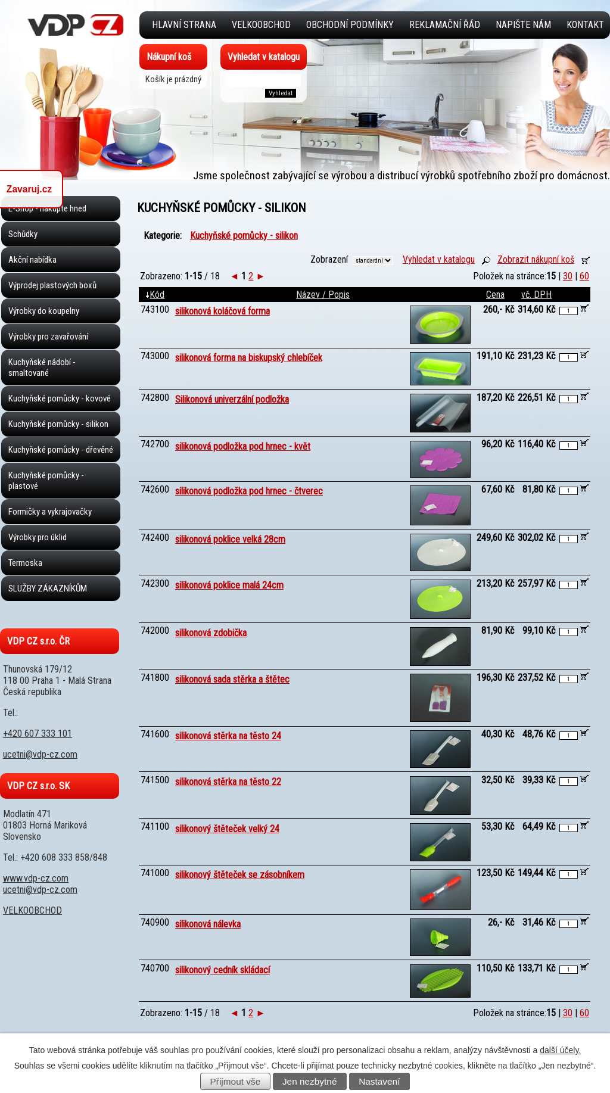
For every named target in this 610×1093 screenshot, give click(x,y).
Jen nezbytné (309, 1081)
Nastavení (379, 1081)
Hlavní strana (184, 24)
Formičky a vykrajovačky (50, 511)
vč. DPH (536, 294)
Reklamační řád (444, 24)
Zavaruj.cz (29, 189)
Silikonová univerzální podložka (232, 399)
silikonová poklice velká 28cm (230, 539)
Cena (495, 294)
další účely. (560, 1050)
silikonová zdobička (211, 633)
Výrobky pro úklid (37, 537)
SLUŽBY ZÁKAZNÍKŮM (47, 588)
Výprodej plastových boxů (52, 285)
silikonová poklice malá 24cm (229, 585)
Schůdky (23, 234)
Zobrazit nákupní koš (535, 259)
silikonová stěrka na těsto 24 (228, 736)
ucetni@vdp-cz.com (40, 754)
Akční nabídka (32, 259)
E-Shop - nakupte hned (47, 208)
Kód (154, 294)
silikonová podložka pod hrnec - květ (242, 446)
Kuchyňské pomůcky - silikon (58, 424)
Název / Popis (323, 294)
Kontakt (585, 24)
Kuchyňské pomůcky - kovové (59, 398)
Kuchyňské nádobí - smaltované (42, 367)
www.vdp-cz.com (36, 878)
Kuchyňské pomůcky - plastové (46, 480)
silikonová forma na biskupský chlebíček (248, 357)
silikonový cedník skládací (222, 970)
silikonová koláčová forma (222, 311)
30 (567, 276)
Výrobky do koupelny (43, 311)
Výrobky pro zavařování (48, 336)
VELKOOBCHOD (261, 24)
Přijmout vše (235, 1081)
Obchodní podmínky (350, 24)
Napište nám (523, 24)
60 (584, 276)
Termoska (25, 563)
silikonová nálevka (208, 924)
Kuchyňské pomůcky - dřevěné (60, 449)
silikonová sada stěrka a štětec (232, 679)
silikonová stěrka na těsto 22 (228, 781)
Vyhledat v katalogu (439, 259)
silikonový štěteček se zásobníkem (239, 874)
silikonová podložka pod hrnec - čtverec (249, 491)
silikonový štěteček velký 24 (227, 828)
